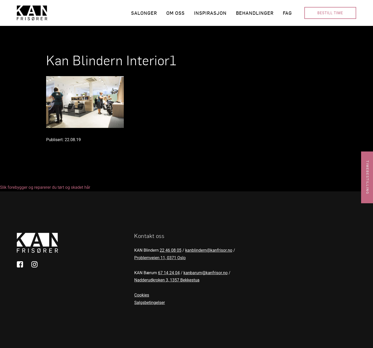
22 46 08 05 (171, 250)
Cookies (141, 295)
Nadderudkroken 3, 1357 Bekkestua (166, 280)
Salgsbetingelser (149, 302)
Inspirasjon (210, 13)
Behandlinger (255, 13)
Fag (287, 13)
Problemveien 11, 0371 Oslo (160, 257)
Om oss (175, 13)
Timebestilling (367, 177)
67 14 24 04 (169, 272)
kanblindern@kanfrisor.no (208, 250)
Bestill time (330, 13)
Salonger (144, 13)
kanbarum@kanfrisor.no (205, 272)
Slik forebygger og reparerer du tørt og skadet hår (45, 187)
